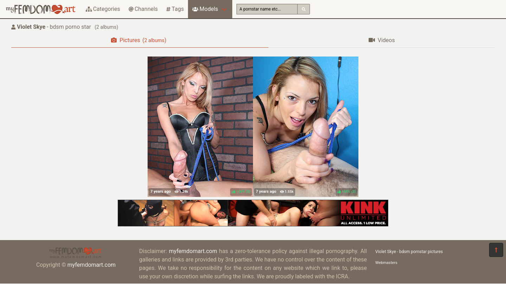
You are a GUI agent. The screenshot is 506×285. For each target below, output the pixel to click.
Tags (175, 9)
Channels (143, 9)
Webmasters (386, 262)
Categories (103, 9)
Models (205, 9)
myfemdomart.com (91, 264)
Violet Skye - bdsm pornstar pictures (409, 251)
